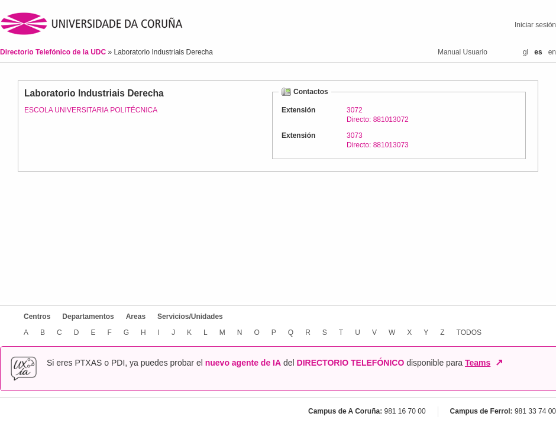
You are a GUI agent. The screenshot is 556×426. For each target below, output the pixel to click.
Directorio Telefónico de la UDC (54, 52)
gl (525, 52)
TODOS (469, 332)
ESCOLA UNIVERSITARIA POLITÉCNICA (90, 110)
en (552, 52)
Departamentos (88, 316)
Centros (37, 316)
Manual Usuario (462, 52)
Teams (477, 362)
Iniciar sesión (535, 25)
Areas (136, 316)
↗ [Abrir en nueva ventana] (499, 362)
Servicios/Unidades (190, 316)
